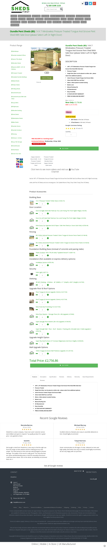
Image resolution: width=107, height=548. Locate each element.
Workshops (14, 51)
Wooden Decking (16, 110)
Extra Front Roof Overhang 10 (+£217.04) (48, 307)
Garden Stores (15, 126)
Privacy (85, 507)
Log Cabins (14, 102)
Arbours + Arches (16, 138)
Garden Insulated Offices (18, 55)
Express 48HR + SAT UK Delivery (18, 68)
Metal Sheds (15, 81)
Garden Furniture (16, 130)
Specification (52, 377)
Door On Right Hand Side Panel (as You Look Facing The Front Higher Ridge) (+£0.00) (61, 211)
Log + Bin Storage (16, 142)
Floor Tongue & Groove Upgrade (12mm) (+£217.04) (51, 292)
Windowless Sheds (17, 118)
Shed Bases (15, 150)
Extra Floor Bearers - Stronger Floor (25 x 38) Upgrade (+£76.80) (55, 314)
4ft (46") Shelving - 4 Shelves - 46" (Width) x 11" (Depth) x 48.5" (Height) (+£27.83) (60, 282)
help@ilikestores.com (19, 502)
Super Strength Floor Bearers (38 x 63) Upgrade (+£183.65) (53, 321)
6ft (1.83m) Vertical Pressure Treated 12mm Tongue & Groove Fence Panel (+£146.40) (61, 235)
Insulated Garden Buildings (19, 77)
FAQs (79, 507)
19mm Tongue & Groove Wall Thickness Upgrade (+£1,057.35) (54, 351)
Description (43, 377)
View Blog (93, 479)
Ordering (73, 507)
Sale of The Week (16, 59)
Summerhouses (16, 92)
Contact (91, 507)
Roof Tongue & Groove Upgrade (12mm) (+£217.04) (51, 299)
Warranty (77, 377)
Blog (20, 507)
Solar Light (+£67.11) (42, 272)
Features (34, 377)
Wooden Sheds (16, 63)
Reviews (61, 377)
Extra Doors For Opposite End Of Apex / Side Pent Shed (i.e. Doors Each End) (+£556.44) (62, 225)
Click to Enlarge (46, 78)
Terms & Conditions (36, 507)
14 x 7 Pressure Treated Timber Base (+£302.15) (50, 201)
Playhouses (15, 106)
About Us (26, 507)
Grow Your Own (16, 153)
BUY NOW (64, 148)
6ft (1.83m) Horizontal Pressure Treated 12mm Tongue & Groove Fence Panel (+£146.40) (62, 243)
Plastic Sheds (15, 85)
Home (15, 507)
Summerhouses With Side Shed (18, 97)
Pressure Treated (16, 73)
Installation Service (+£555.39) (45, 262)
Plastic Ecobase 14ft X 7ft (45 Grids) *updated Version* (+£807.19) (55, 252)
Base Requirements (88, 377)
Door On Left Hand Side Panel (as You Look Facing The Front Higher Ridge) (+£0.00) (61, 218)
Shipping (66, 507)
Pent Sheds (15, 114)
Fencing (14, 134)
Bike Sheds (14, 122)
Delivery (69, 377)
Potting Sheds (15, 89)
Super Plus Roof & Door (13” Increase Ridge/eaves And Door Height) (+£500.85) (59, 341)
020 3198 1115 (55, 6)
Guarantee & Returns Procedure (53, 507)
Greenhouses (15, 146)
